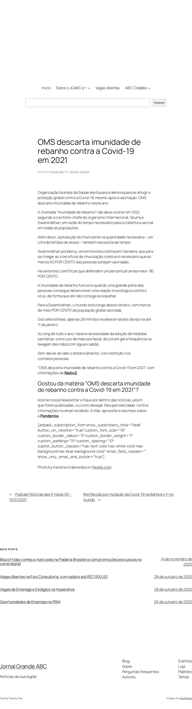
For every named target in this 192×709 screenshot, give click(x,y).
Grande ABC (57, 171)
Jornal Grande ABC (23, 666)
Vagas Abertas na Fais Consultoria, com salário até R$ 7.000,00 (54, 576)
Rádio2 (70, 372)
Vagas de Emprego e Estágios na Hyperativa (37, 589)
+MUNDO (74, 171)
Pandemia (49, 415)
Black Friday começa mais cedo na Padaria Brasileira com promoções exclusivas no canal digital (71, 561)
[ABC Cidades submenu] (149, 88)
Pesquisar (159, 102)
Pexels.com (101, 467)
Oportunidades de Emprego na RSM (30, 601)
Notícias (84, 171)
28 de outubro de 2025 (173, 576)
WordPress (186, 698)
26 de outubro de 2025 (173, 601)
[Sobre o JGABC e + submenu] (89, 88)
